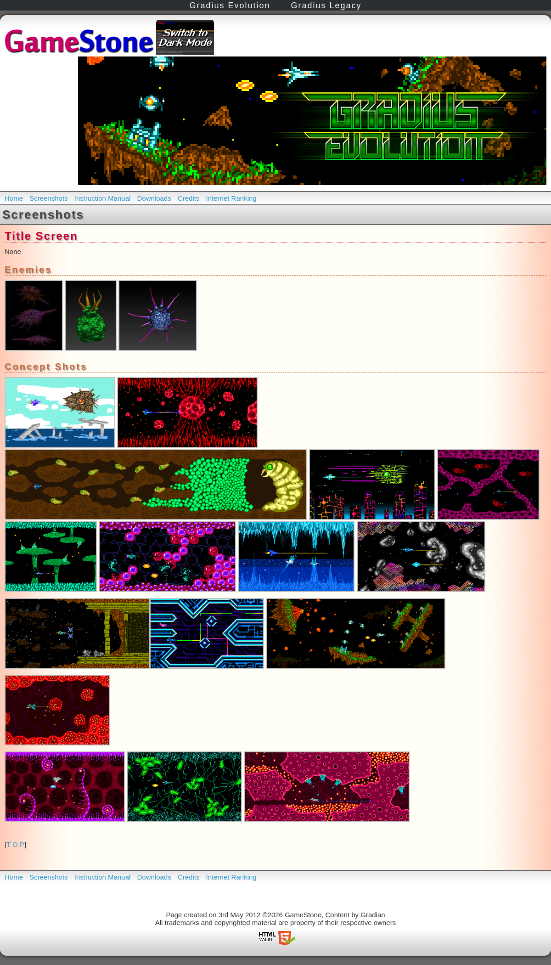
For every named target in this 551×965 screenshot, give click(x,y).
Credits (189, 198)
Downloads (154, 198)
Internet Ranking (231, 198)
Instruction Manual (102, 198)
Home (14, 198)
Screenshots (48, 198)
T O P (15, 844)
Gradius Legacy (326, 5)
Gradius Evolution (229, 5)
